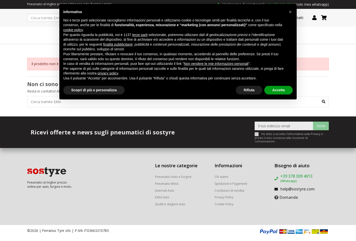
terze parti (140, 35)
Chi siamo (221, 177)
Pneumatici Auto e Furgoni (173, 177)
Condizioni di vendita (229, 190)
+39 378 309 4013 (296, 178)
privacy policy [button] (108, 73)
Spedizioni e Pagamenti (231, 184)
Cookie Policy (224, 204)
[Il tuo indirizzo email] (284, 126)
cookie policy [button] (73, 30)
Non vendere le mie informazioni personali (216, 64)
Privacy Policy (224, 197)
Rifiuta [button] (249, 90)
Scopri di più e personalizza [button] (94, 90)
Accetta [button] (278, 90)
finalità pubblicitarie (118, 44)
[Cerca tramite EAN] (323, 101)
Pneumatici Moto (166, 184)
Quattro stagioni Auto (170, 204)
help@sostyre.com (297, 189)
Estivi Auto (162, 197)
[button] (290, 12)
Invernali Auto (164, 190)
